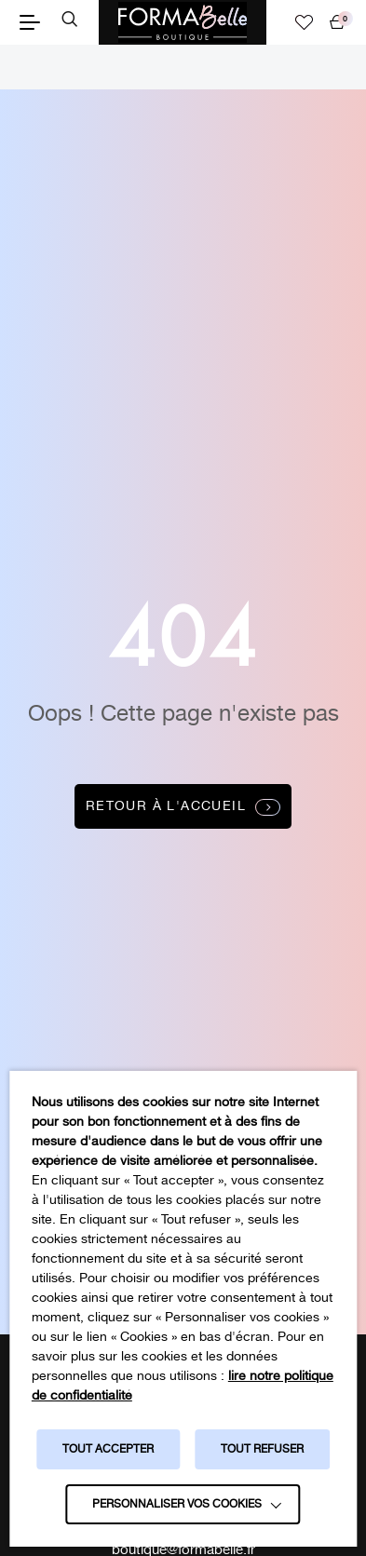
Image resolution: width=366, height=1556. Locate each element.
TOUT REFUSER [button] (262, 1449)
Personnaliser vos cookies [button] (177, 1504)
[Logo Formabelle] (182, 22)
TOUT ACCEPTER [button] (108, 1449)
